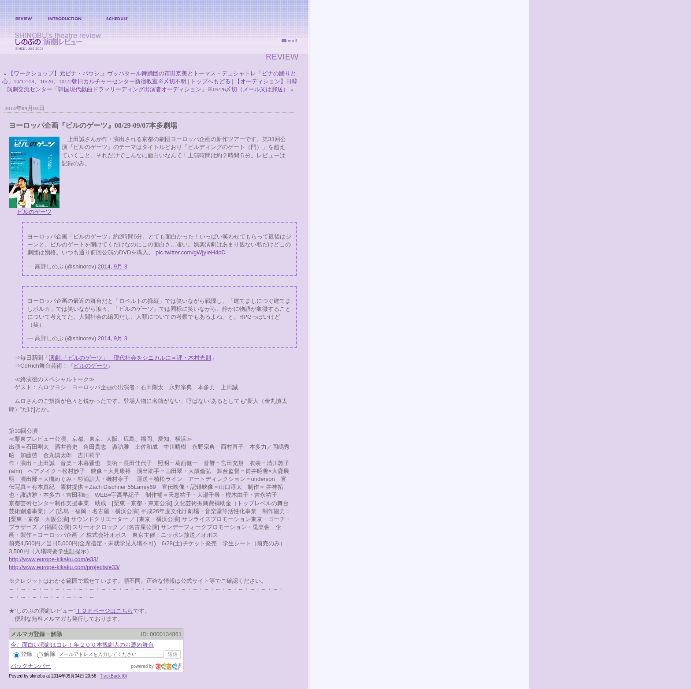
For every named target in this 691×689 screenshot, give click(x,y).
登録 (23, 654)
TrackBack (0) (113, 676)
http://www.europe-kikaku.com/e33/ (53, 559)
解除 (46, 654)
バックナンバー (31, 666)
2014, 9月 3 (112, 266)
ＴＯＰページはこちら (104, 610)
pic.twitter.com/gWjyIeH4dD (191, 252)
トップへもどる (210, 81)
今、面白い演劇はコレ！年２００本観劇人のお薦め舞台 (82, 644)
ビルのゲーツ (34, 212)
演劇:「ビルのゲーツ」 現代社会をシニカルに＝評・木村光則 (130, 357)
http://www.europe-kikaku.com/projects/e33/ (64, 567)
